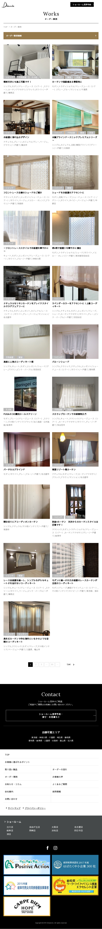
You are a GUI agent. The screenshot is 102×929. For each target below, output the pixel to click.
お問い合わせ (11, 798)
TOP (5, 27)
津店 (9, 834)
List (69, 664)
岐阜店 (10, 830)
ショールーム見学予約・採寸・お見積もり (51, 715)
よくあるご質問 (59, 784)
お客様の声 (57, 776)
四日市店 (78, 830)
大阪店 (55, 827)
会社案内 (9, 791)
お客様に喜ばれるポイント (17, 762)
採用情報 (56, 791)
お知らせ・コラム (13, 784)
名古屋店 (78, 827)
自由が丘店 (34, 827)
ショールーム (14, 822)
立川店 (10, 827)
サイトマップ (14, 808)
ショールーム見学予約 (82, 4)
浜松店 (55, 830)
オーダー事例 (11, 776)
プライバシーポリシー (35, 808)
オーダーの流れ (59, 769)
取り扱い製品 (11, 769)
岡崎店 (32, 830)
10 (52, 664)
